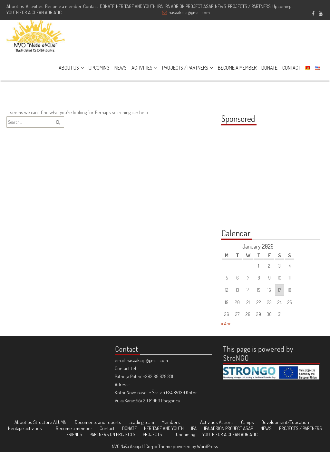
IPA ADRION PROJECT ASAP (188, 6)
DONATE (107, 6)
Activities (35, 6)
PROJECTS (152, 434)
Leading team (141, 422)
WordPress (207, 446)
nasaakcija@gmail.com (189, 12)
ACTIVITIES (141, 67)
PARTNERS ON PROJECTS (112, 434)
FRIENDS (74, 434)
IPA (160, 6)
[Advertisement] (261, 180)
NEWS (220, 6)
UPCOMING (99, 67)
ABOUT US (69, 67)
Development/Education (285, 422)
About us (15, 6)
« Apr (226, 323)
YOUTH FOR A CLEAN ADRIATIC (34, 12)
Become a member (63, 6)
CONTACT (291, 67)
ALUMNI (60, 422)
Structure (42, 422)
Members (170, 422)
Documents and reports (98, 422)
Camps (247, 422)
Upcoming (281, 6)
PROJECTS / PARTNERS (249, 6)
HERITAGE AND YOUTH (136, 6)
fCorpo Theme (158, 446)
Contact (90, 6)
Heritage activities (25, 428)
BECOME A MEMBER (237, 67)
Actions (226, 422)
